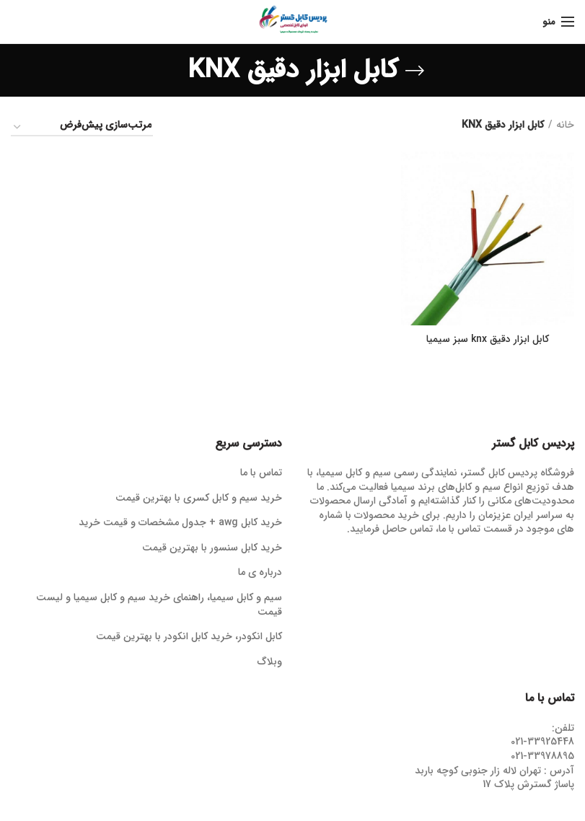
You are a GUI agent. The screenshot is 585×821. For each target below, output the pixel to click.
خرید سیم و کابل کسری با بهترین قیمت (198, 498)
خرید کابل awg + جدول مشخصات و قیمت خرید (180, 523)
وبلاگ (270, 662)
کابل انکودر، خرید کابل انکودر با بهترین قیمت (189, 637)
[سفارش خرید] (82, 127)
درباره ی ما (260, 573)
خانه (565, 125)
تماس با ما (261, 473)
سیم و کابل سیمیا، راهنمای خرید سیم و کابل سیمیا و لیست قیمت (159, 605)
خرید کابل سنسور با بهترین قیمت (212, 548)
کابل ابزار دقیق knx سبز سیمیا (487, 339)
